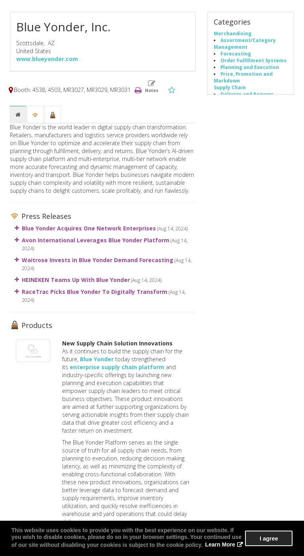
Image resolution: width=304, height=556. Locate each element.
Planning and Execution (249, 67)
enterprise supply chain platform (117, 367)
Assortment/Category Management (245, 43)
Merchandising (232, 33)
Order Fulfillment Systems (253, 60)
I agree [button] (269, 538)
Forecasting (235, 53)
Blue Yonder (97, 359)
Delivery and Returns (247, 94)
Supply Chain (230, 87)
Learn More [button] (220, 545)
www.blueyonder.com (47, 59)
